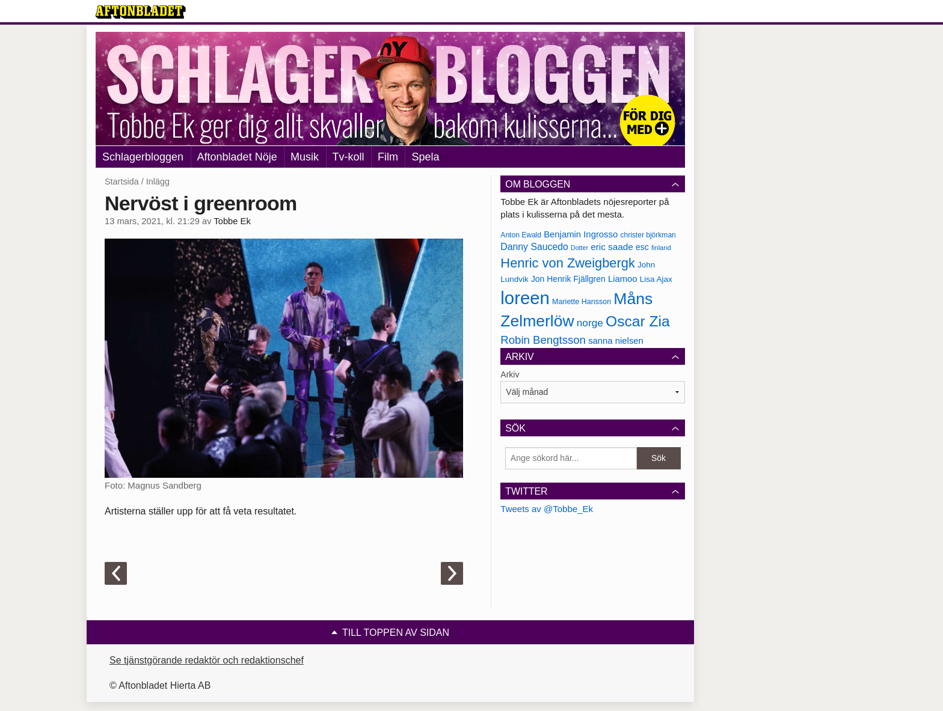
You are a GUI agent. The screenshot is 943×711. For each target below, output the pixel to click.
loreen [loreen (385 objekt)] (525, 298)
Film (388, 157)
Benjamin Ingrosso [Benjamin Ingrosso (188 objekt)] (581, 234)
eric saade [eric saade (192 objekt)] (612, 247)
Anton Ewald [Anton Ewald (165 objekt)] (520, 235)
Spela (425, 157)
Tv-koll (348, 157)
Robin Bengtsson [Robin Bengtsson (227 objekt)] (543, 340)
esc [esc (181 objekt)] (642, 247)
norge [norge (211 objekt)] (590, 323)
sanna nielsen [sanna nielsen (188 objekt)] (616, 341)
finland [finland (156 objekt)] (661, 247)
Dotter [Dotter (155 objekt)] (579, 247)
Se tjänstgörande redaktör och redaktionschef (206, 660)
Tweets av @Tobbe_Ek (546, 509)
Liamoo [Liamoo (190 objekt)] (622, 279)
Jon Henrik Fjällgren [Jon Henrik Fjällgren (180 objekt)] (568, 279)
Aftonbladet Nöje (237, 157)
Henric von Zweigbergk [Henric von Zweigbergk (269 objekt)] (567, 262)
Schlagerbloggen (142, 157)
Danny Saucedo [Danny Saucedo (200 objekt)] (534, 247)
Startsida (122, 181)
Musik (304, 157)
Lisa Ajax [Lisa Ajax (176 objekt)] (656, 279)
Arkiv (509, 374)
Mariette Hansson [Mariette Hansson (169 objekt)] (581, 302)
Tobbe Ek (231, 221)
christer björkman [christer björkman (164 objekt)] (647, 235)
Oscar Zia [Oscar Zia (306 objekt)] (638, 321)
